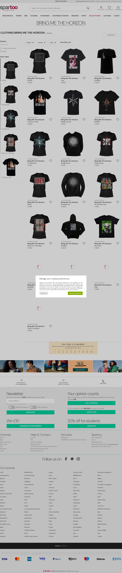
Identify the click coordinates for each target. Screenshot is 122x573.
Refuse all (44, 293)
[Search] (88, 8)
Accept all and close (75, 293)
